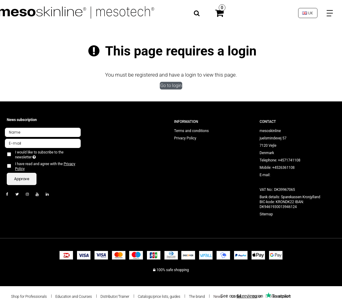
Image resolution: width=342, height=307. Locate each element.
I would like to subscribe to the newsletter (40, 155)
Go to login (171, 85)
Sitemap (266, 214)
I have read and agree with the (45, 166)
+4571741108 (289, 160)
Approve (21, 178)
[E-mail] (43, 143)
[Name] (43, 132)
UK (307, 13)
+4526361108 (283, 167)
